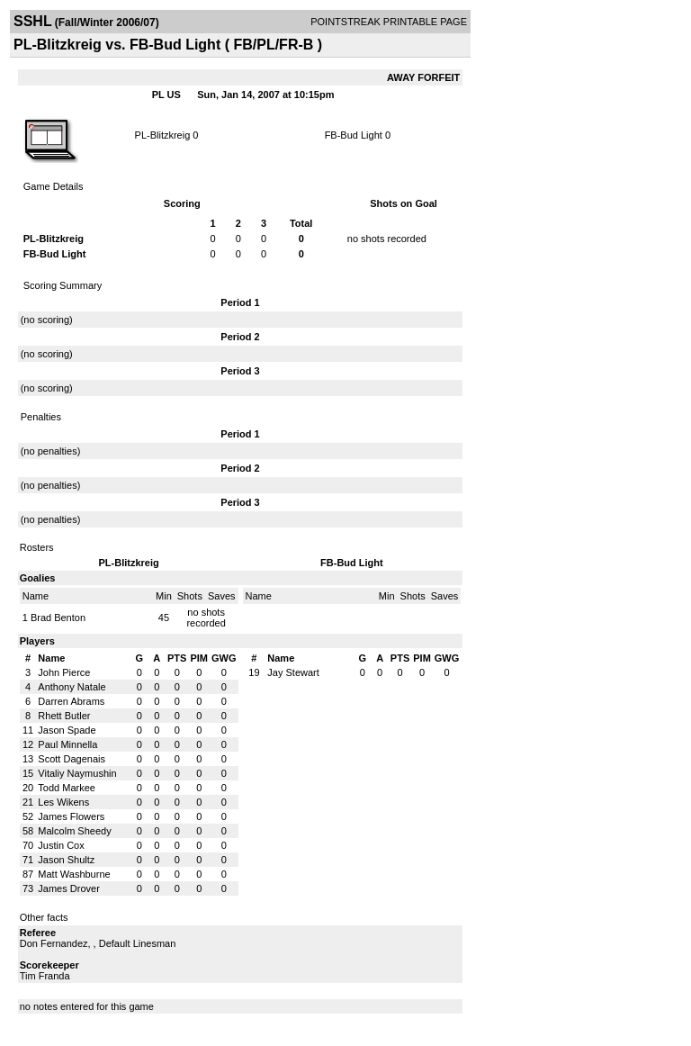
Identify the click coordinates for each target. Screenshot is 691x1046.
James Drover (68, 888)
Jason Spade (66, 730)
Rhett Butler (64, 715)
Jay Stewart (293, 672)
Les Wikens (63, 802)
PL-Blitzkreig (163, 135)
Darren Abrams (71, 701)
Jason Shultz (66, 859)
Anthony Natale (71, 686)
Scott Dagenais (71, 758)
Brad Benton (58, 617)
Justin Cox (61, 845)
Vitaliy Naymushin (77, 773)
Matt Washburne (74, 874)
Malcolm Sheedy (74, 830)
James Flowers (71, 816)
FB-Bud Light (353, 135)
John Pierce (64, 672)
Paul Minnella (67, 744)
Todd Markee (66, 787)
